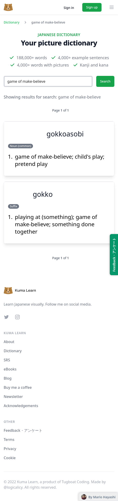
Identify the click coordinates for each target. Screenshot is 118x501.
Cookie (10, 457)
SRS (7, 359)
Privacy (10, 448)
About (9, 341)
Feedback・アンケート (23, 430)
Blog (7, 378)
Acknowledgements (21, 405)
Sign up (92, 7)
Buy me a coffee (18, 387)
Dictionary (11, 22)
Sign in (69, 7)
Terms (9, 439)
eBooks (10, 369)
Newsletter (13, 396)
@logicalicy (13, 487)
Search (105, 81)
